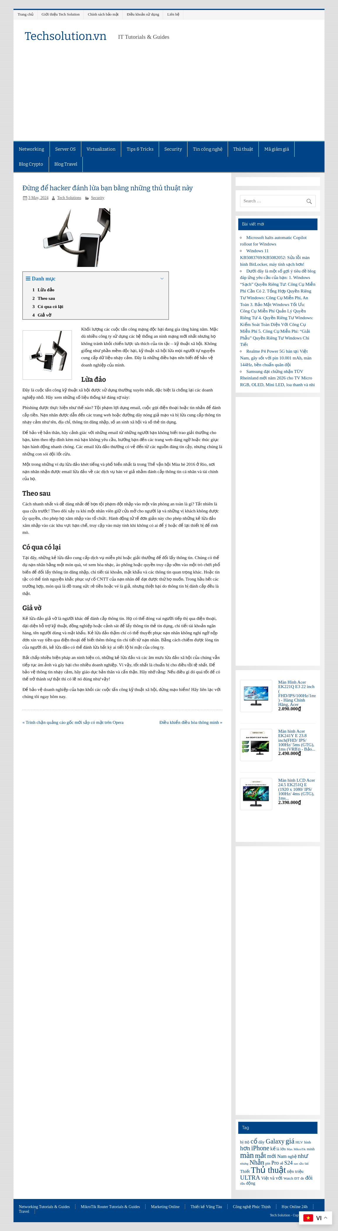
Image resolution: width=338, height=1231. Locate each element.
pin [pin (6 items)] (267, 1163)
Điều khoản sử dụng (143, 14)
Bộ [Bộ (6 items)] (247, 1142)
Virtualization (101, 149)
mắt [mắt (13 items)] (260, 1155)
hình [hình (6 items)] (307, 1142)
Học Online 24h (295, 1207)
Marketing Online (165, 1207)
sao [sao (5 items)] (296, 1163)
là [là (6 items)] (277, 1149)
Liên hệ (173, 14)
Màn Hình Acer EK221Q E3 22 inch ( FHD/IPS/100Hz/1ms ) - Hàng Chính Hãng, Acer (297, 693)
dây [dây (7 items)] (261, 1142)
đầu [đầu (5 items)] (242, 1183)
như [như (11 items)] (303, 1155)
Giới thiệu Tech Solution (61, 14)
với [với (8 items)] (279, 1178)
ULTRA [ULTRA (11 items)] (250, 1177)
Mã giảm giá (276, 149)
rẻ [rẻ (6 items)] (281, 1163)
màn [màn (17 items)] (247, 1155)
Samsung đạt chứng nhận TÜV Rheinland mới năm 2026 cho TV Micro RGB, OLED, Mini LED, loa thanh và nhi (277, 378)
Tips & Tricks (140, 149)
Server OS (65, 149)
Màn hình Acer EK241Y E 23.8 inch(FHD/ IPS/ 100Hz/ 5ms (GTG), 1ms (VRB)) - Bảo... (296, 740)
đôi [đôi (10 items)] (308, 1177)
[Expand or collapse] (161, 279)
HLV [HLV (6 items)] (299, 1142)
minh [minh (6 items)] (311, 1149)
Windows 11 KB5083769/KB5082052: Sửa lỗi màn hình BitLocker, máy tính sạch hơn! (275, 257)
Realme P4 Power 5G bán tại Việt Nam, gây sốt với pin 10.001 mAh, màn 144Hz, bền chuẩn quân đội (275, 358)
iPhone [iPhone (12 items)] (260, 1148)
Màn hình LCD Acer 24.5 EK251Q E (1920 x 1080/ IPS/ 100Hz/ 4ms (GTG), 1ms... (296, 789)
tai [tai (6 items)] (307, 1163)
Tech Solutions (69, 198)
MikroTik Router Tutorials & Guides (110, 1207)
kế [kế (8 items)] (272, 1148)
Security (173, 149)
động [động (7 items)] (250, 1183)
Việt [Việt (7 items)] (265, 1178)
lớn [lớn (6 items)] (283, 1149)
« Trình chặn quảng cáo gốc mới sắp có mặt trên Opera (73, 722)
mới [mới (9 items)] (271, 1156)
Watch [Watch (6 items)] (288, 1178)
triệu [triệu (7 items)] (299, 1171)
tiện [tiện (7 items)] (290, 1171)
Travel (24, 1212)
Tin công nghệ (207, 149)
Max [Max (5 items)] (290, 1149)
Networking (31, 149)
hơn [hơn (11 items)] (245, 1148)
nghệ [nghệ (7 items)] (292, 1156)
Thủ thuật (243, 149)
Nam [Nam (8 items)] (282, 1156)
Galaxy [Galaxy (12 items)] (275, 1141)
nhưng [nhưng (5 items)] (244, 1163)
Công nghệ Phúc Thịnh (252, 1207)
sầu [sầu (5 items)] (301, 1163)
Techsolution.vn (66, 36)
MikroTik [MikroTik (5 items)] (300, 1149)
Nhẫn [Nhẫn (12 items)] (256, 1162)
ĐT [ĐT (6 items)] (296, 1178)
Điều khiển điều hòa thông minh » (190, 722)
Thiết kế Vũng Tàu (206, 1207)
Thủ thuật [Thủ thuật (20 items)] (268, 1170)
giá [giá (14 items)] (289, 1141)
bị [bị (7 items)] (241, 1142)
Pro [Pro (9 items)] (275, 1163)
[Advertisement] (169, 97)
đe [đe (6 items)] (302, 1178)
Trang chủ (25, 14)
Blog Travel (65, 164)
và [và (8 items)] (272, 1178)
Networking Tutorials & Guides (44, 1207)
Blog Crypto (31, 164)
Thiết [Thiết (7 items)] (245, 1171)
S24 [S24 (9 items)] (288, 1163)
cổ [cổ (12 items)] (254, 1141)
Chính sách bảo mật (103, 14)
